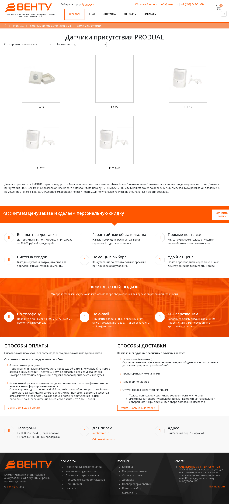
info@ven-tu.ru (169, 4)
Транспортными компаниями (141, 373)
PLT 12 (188, 107)
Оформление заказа (134, 471)
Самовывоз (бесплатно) (137, 359)
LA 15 (114, 107)
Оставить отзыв (132, 475)
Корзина (127, 467)
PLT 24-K (114, 168)
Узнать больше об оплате (24, 407)
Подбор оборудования (136, 484)
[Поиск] (224, 14)
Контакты (130, 13)
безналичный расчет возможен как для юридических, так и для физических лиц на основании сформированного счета (59, 384)
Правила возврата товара (82, 475)
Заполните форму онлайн (184, 319)
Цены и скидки (75, 484)
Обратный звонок (146, 4)
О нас (91, 13)
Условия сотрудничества (81, 471)
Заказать (150, 13)
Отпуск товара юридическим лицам (145, 390)
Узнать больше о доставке (138, 408)
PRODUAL (18, 25)
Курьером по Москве (135, 381)
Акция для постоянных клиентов (199, 466)
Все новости (217, 486)
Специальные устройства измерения (50, 25)
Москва (87, 4)
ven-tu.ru (12, 487)
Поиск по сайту (131, 488)
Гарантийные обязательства (84, 467)
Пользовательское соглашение (85, 479)
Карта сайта (129, 492)
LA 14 (41, 107)
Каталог (74, 14)
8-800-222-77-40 (55, 319)
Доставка (109, 13)
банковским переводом (25, 365)
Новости (71, 488)
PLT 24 (41, 168)
